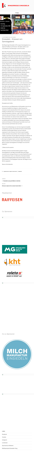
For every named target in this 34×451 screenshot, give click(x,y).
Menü (17, 12)
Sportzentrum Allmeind (7, 390)
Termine (20, 171)
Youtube (4, 381)
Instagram (4, 384)
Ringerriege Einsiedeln (18, 5)
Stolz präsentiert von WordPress (13, 448)
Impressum (4, 437)
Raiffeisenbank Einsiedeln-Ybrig (9, 393)
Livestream (4, 387)
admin (14, 37)
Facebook (4, 379)
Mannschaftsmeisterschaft (10, 171)
